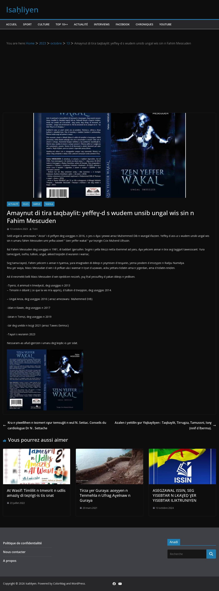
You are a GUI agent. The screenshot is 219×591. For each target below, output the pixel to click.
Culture (44, 24)
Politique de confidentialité (22, 543)
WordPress (78, 583)
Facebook (123, 24)
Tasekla (49, 204)
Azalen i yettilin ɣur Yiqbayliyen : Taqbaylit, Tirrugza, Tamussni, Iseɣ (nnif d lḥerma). (165, 425)
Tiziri (35, 229)
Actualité (81, 24)
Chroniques (144, 24)
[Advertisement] (109, 74)
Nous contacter (14, 552)
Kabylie (36, 204)
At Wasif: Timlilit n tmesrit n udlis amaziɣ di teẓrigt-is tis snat (36, 493)
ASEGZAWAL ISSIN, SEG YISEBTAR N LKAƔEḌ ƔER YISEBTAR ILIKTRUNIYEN (174, 495)
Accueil (11, 24)
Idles (25, 204)
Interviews (102, 24)
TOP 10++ (62, 24)
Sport (27, 24)
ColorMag (59, 583)
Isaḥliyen (22, 9)
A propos (9, 561)
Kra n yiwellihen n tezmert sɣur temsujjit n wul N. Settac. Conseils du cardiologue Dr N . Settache (54, 425)
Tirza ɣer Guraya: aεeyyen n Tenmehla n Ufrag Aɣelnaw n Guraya (105, 495)
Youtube (165, 24)
